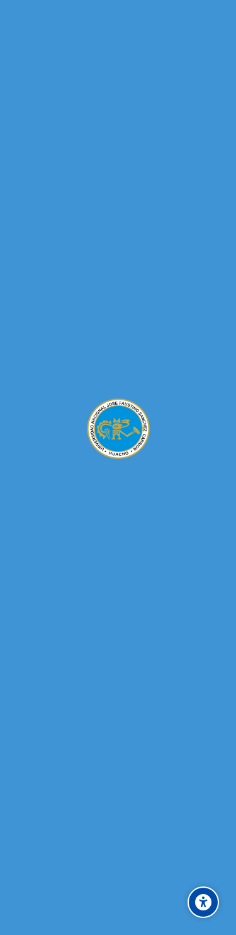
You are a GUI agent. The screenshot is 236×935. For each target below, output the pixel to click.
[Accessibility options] (203, 902)
